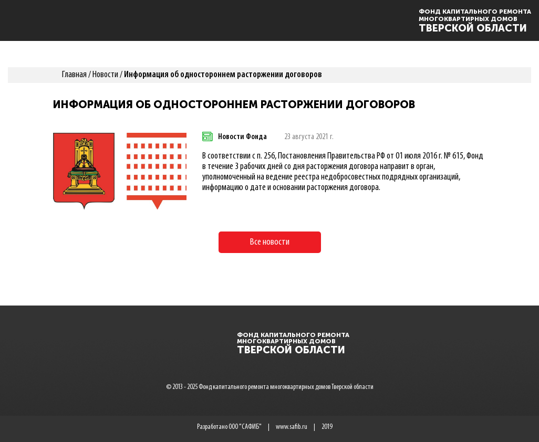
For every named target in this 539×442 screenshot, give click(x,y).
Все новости (269, 242)
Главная (74, 75)
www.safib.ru (291, 427)
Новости (105, 75)
